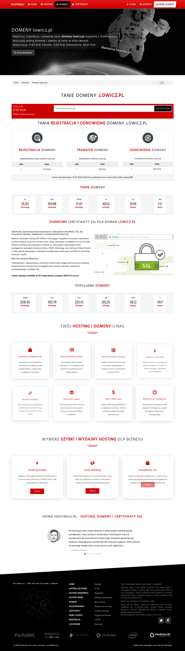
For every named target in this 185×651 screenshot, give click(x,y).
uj (18, 5)
